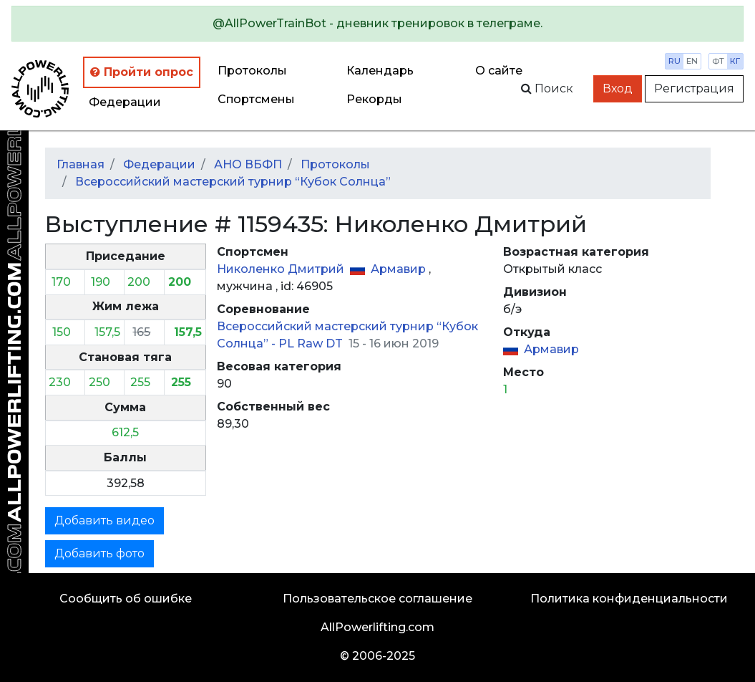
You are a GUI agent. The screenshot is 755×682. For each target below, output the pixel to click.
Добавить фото (99, 553)
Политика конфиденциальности (629, 598)
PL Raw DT (312, 343)
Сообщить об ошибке (125, 598)
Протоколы (252, 70)
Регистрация (694, 88)
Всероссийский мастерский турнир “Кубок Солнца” (233, 181)
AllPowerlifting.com (377, 627)
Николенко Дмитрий (282, 269)
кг (735, 61)
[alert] (377, 24)
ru (674, 61)
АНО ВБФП (248, 164)
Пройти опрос (141, 72)
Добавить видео (104, 520)
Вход (618, 88)
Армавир (400, 269)
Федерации (125, 102)
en (692, 61)
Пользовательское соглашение (377, 598)
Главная (80, 164)
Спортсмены (256, 99)
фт (718, 61)
